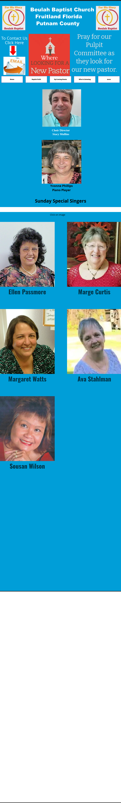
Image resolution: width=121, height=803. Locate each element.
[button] (27, 259)
